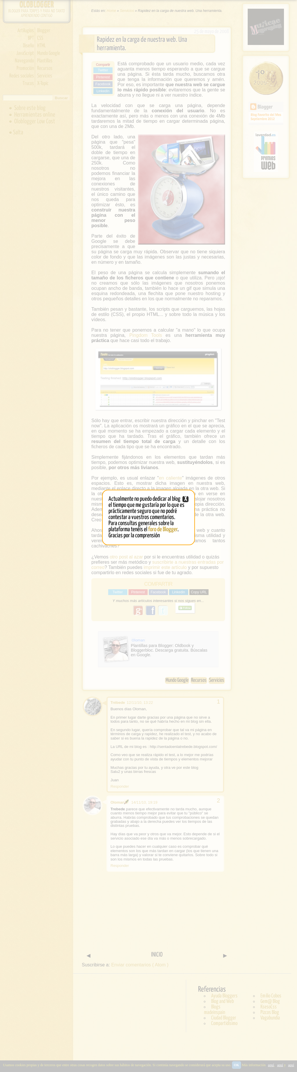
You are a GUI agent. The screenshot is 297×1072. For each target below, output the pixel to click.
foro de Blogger (163, 529)
